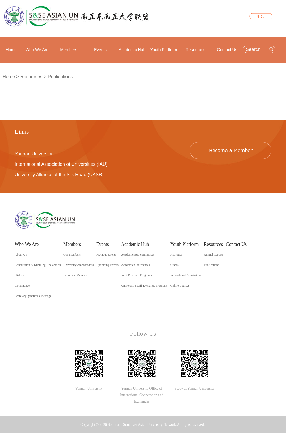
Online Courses (179, 285)
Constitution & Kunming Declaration (38, 265)
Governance (22, 285)
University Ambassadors (78, 265)
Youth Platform (163, 50)
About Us (21, 254)
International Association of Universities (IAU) (61, 164)
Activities (176, 254)
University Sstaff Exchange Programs (144, 285)
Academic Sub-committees (138, 254)
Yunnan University (33, 153)
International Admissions (185, 275)
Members (68, 50)
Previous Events (106, 254)
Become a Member (75, 275)
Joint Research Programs (136, 275)
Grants (174, 265)
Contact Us (227, 50)
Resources (195, 50)
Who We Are (37, 50)
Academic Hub (132, 50)
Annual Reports (213, 254)
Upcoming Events (107, 265)
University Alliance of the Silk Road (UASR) (59, 174)
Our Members (72, 254)
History (19, 275)
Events (100, 50)
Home (11, 50)
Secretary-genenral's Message (33, 296)
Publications (60, 76)
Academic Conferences (135, 265)
